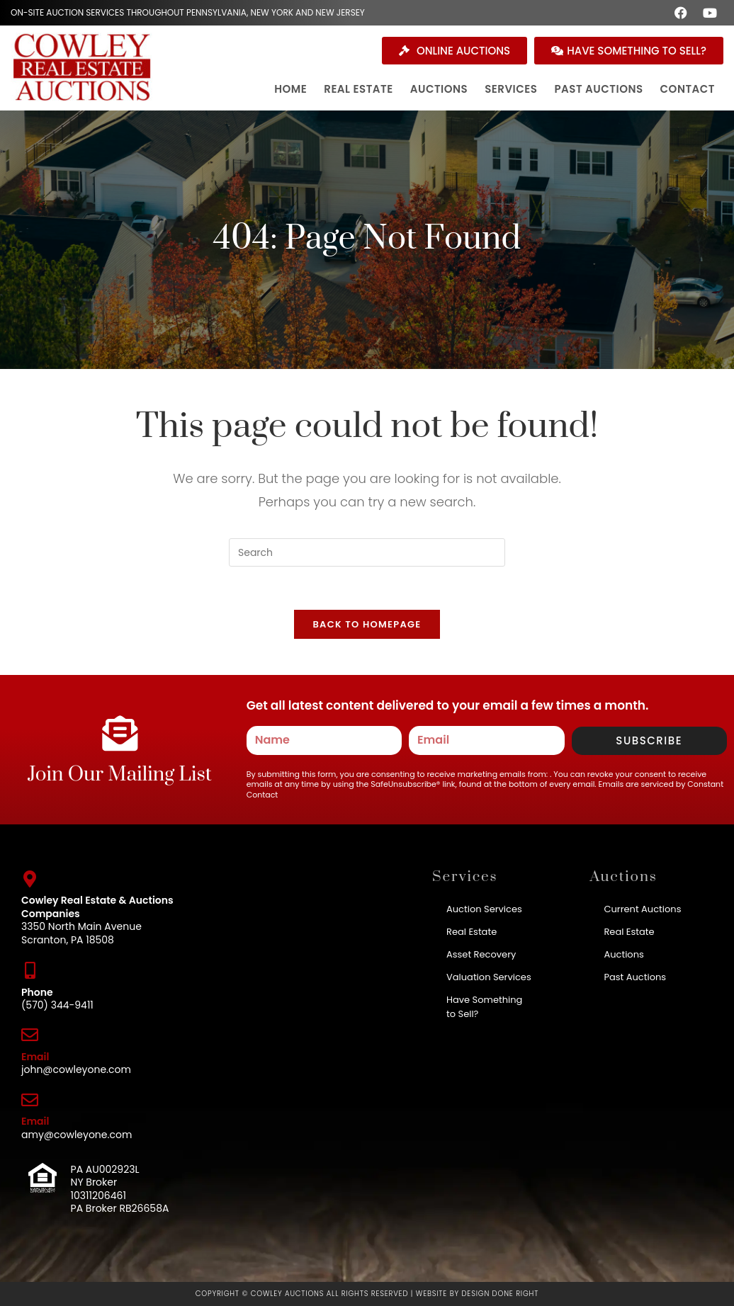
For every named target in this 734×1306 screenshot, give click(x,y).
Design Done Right (499, 1293)
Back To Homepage (366, 624)
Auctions (623, 954)
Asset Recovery (481, 954)
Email (35, 1057)
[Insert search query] (367, 552)
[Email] (29, 1034)
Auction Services (484, 909)
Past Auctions (635, 977)
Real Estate (471, 931)
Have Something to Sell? (484, 1007)
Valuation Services (488, 977)
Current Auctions (642, 909)
